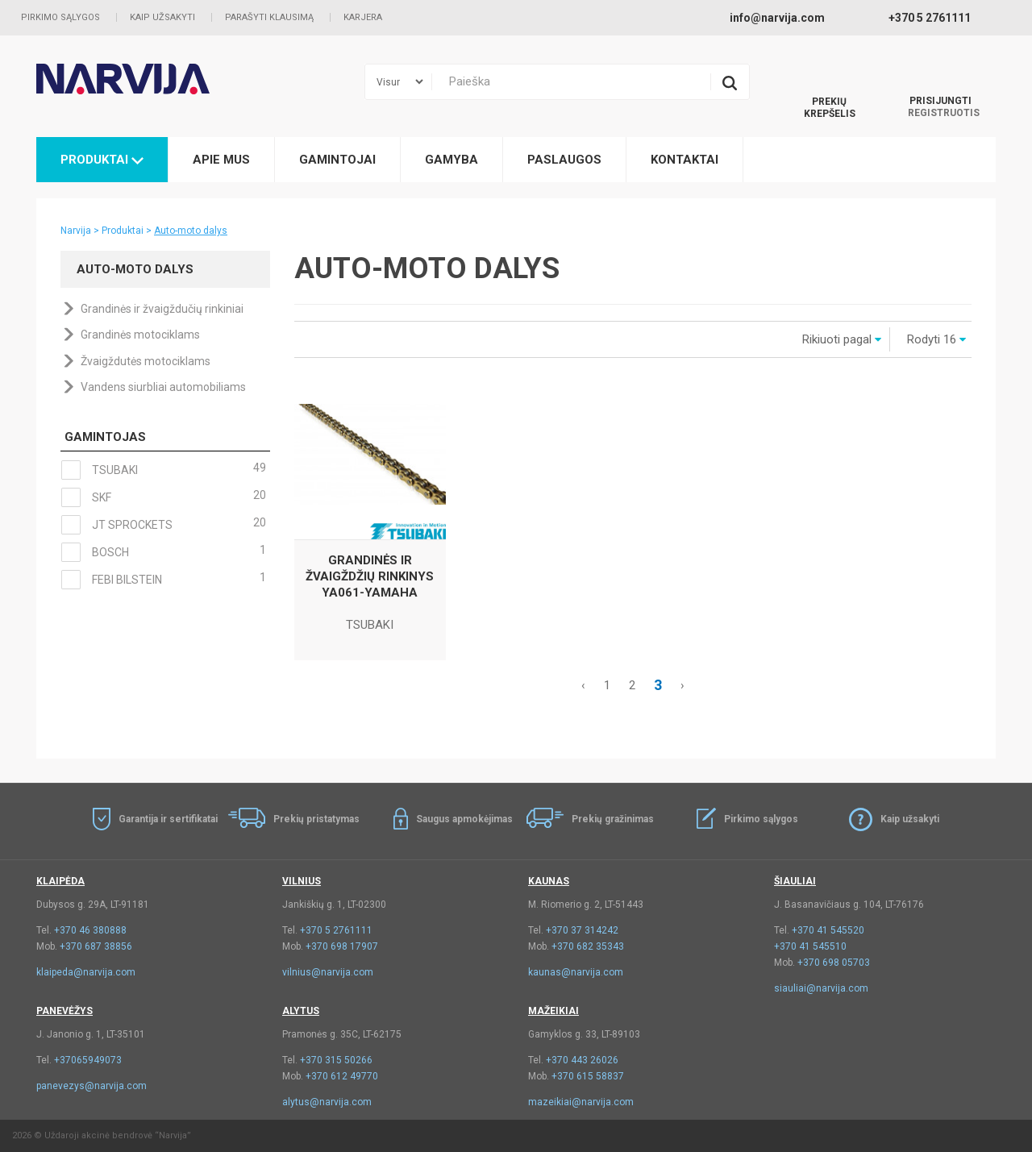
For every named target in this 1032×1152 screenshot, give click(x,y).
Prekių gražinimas (613, 819)
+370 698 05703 (833, 962)
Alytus (300, 1011)
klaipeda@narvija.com (85, 972)
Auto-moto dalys (190, 230)
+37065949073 (88, 1060)
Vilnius (301, 881)
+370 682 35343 (587, 946)
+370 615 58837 (587, 1076)
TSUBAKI (163, 470)
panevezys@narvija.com (91, 1086)
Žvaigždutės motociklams (145, 361)
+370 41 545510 (810, 946)
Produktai (102, 159)
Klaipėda (60, 881)
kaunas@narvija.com (575, 972)
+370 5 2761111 (336, 930)
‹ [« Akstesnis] (583, 685)
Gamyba (451, 159)
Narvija (75, 230)
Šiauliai (795, 881)
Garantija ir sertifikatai (168, 819)
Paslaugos (564, 159)
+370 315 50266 (336, 1060)
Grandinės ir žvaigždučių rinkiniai (162, 308)
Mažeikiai (553, 1011)
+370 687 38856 (96, 946)
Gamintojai (337, 159)
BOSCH (163, 552)
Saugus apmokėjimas (464, 819)
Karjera (362, 17)
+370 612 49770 (342, 1076)
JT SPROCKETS (163, 524)
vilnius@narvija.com (327, 972)
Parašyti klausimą (269, 17)
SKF (163, 497)
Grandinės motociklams (140, 334)
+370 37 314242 (582, 930)
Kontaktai (684, 159)
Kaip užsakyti (162, 17)
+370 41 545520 (828, 930)
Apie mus (221, 159)
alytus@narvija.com (327, 1102)
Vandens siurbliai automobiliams (163, 387)
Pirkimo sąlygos (60, 17)
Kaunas (548, 881)
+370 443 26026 (582, 1060)
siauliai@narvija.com (821, 988)
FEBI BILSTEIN (163, 579)
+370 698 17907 (342, 946)
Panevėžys (64, 1011)
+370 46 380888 (90, 930)
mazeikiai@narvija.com (581, 1102)
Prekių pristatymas (316, 819)
